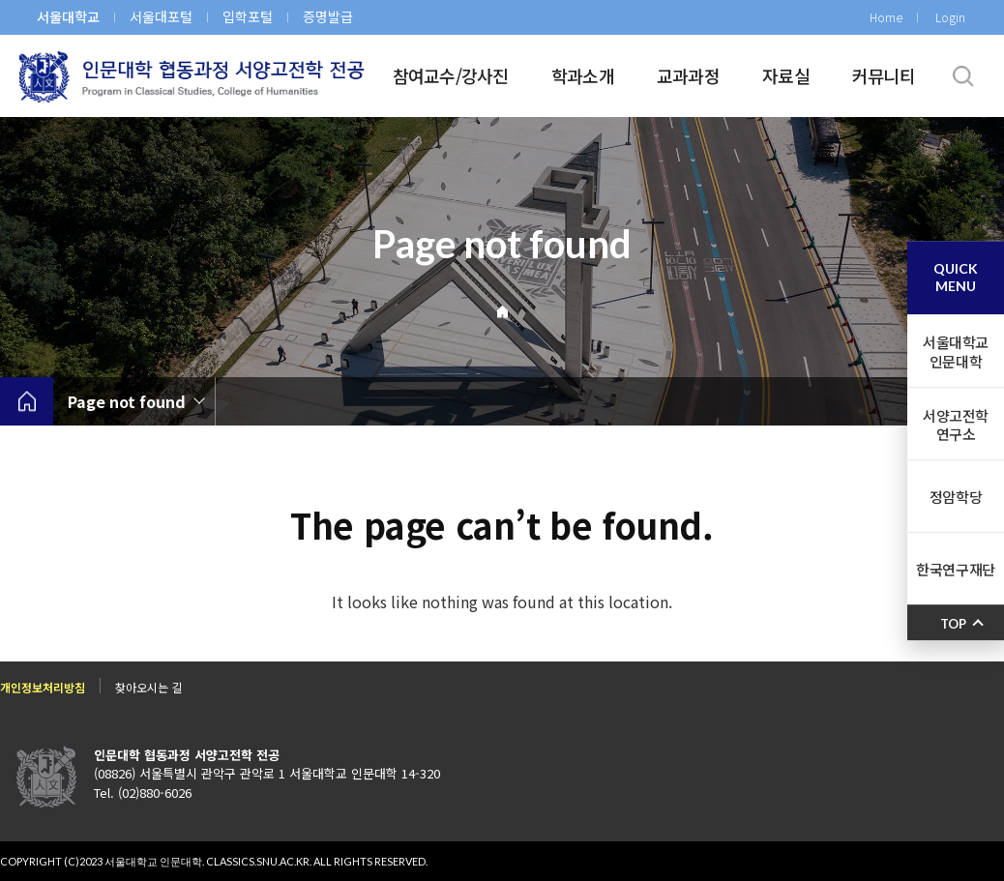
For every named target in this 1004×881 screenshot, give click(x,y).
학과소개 (582, 75)
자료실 (786, 75)
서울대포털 (161, 16)
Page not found (127, 401)
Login (950, 17)
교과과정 (688, 75)
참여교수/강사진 (451, 75)
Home (886, 17)
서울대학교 (68, 16)
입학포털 (247, 16)
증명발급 (328, 16)
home (26, 401)
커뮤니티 (883, 75)
